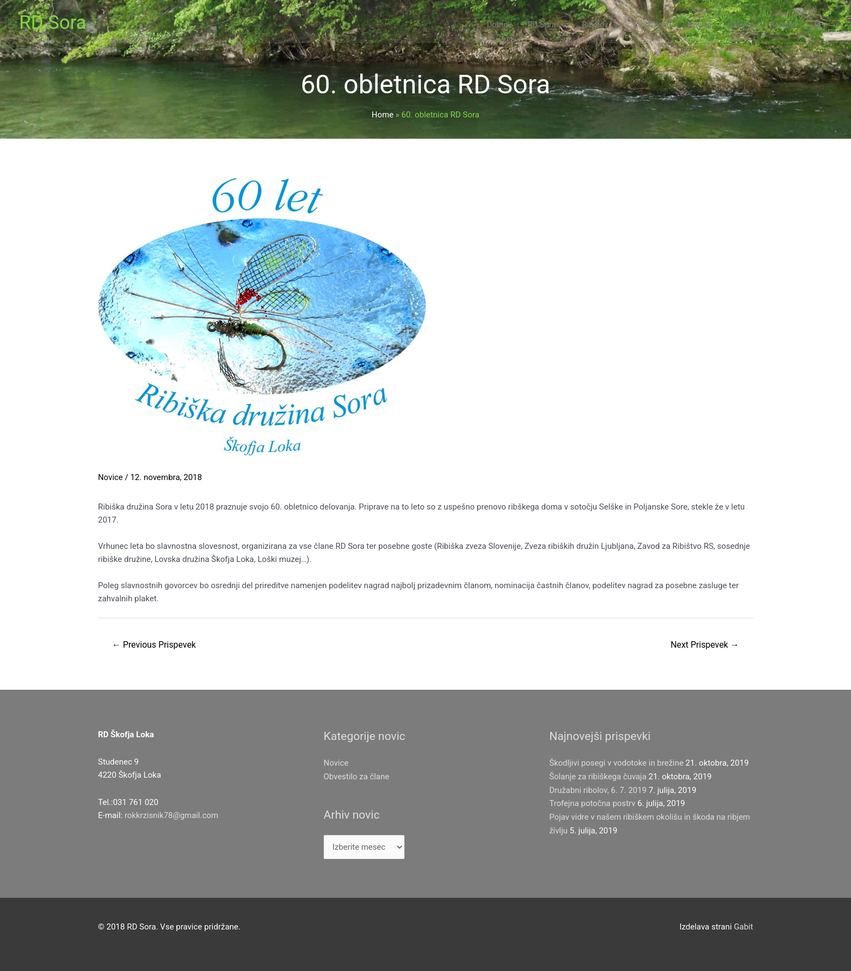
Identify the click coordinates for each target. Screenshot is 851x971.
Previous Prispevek (154, 645)
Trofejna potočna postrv (592, 803)
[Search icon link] (818, 27)
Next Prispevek (704, 645)
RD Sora (53, 23)
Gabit (743, 927)
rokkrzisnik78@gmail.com (171, 816)
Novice (110, 478)
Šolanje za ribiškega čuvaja (598, 776)
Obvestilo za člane (357, 776)
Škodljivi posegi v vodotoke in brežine (617, 763)
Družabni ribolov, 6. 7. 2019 (598, 790)
